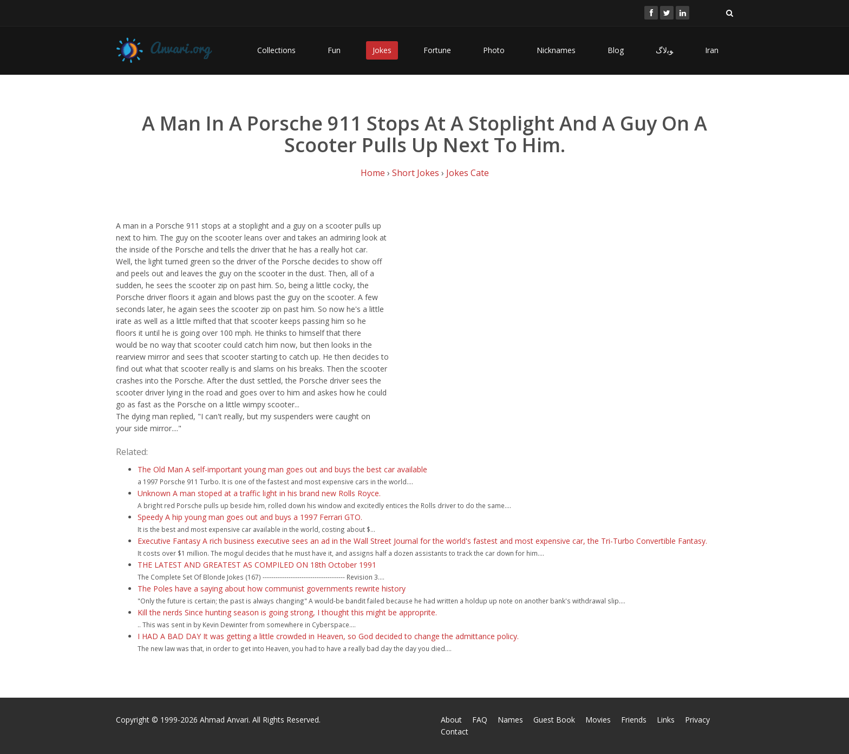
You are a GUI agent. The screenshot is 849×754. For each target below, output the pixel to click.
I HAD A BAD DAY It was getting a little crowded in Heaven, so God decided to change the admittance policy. (328, 636)
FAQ (479, 719)
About (451, 719)
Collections (276, 50)
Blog (616, 50)
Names (510, 719)
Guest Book (554, 719)
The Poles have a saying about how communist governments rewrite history (272, 588)
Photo (494, 50)
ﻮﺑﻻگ (664, 50)
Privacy (697, 719)
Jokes (382, 50)
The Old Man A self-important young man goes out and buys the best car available (282, 469)
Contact (454, 731)
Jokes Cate (467, 173)
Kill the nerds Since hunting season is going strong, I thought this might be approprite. (287, 612)
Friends (633, 719)
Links (666, 719)
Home (373, 173)
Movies (598, 719)
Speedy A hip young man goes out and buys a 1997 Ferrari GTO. (250, 517)
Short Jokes (415, 173)
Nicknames (556, 50)
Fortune (437, 50)
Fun (334, 50)
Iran (712, 50)
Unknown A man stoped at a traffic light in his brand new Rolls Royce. (259, 493)
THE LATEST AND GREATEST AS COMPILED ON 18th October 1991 (257, 565)
